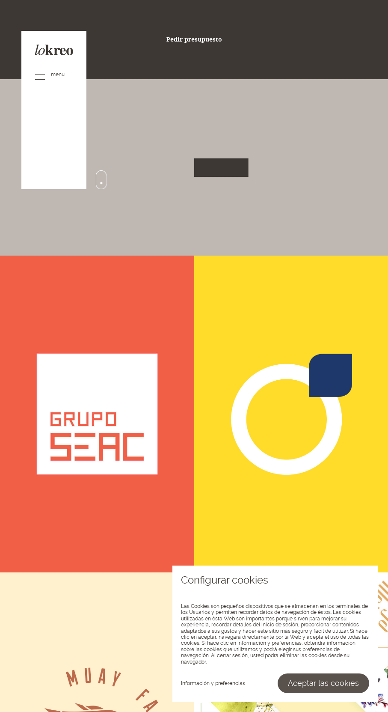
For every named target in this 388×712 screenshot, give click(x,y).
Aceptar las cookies (323, 683)
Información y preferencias (213, 683)
